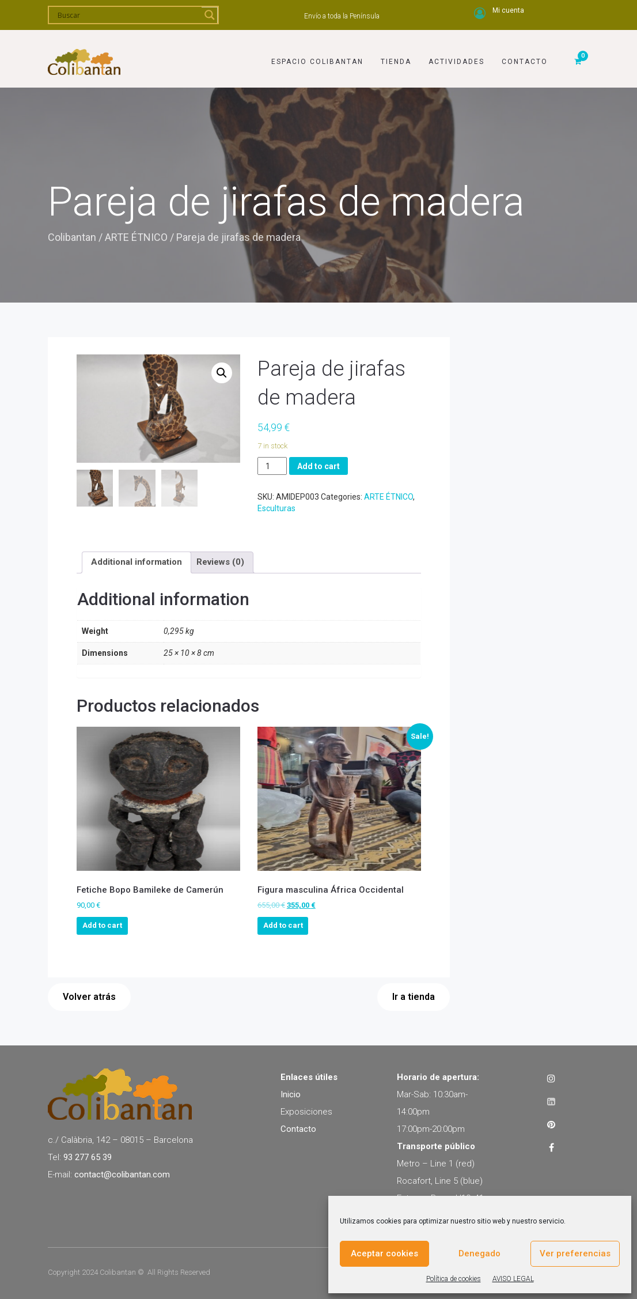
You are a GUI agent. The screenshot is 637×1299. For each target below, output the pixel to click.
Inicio (290, 1093)
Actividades (456, 56)
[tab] (136, 561)
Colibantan (72, 237)
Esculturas (276, 508)
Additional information (136, 561)
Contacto (525, 56)
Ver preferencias (575, 1253)
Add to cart (318, 466)
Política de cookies (453, 1279)
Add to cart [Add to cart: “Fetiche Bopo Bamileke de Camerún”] (102, 924)
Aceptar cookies (384, 1253)
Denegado (479, 1253)
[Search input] (128, 15)
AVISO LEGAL (513, 1279)
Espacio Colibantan (317, 56)
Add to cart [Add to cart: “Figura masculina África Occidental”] (283, 924)
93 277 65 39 (87, 1156)
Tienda (396, 56)
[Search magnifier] (210, 15)
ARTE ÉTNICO (136, 237)
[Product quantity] (272, 466)
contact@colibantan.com (122, 1173)
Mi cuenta (508, 10)
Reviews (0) (220, 561)
